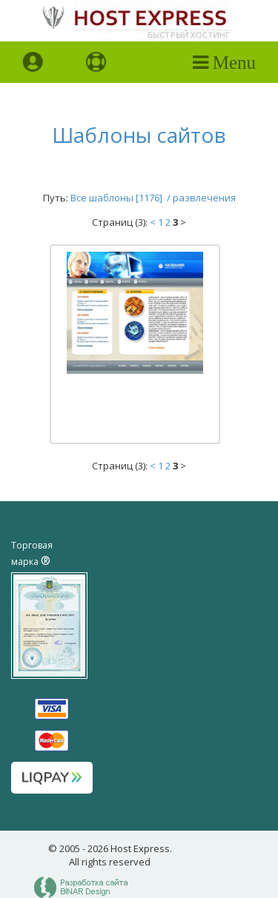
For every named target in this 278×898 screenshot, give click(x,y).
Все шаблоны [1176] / (121, 197)
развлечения (204, 197)
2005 (69, 848)
